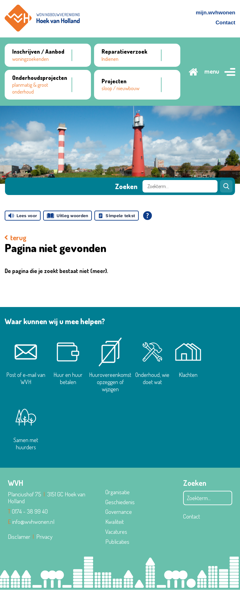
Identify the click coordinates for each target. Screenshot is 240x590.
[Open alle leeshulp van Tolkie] (147, 215)
